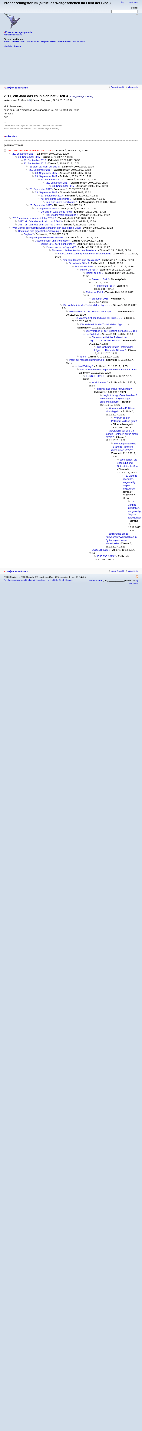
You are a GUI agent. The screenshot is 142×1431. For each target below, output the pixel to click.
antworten (11, 136)
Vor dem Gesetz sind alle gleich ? (81, 260)
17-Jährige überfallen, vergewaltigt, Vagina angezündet (130, 482)
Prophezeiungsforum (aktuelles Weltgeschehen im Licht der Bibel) (34, 580)
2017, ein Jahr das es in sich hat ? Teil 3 (34, 218)
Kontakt (69, 580)
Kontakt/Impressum (13, 35)
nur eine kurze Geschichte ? (56, 198)
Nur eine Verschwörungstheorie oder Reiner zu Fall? (108, 369)
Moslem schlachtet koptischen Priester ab (74, 250)
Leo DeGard (18, 41)
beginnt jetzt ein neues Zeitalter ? (47, 237)
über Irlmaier (64, 41)
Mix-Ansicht (131, 87)
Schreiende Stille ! (79, 263)
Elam (83, 356)
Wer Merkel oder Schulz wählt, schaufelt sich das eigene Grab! (46, 227)
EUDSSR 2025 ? (95, 376)
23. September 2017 (23, 153)
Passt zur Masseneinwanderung (86, 359)
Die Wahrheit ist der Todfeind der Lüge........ (87, 305)
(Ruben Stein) (79, 41)
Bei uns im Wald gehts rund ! (56, 211)
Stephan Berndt (48, 41)
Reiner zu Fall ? (88, 269)
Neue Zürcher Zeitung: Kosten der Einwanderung (84, 253)
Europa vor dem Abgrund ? (61, 247)
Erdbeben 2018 (100, 298)
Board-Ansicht (116, 87)
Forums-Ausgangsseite (18, 32)
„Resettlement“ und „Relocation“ (52, 240)
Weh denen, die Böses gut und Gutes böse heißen (127, 463)
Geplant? (29, 234)
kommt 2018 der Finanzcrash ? (57, 243)
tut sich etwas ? (100, 382)
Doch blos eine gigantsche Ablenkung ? (39, 231)
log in (123, 2)
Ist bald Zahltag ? (84, 366)
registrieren (133, 2)
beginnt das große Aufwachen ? (114, 388)
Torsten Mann (32, 41)
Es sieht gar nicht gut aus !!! (44, 166)
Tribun (7, 41)
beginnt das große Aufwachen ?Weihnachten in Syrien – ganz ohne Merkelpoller (118, 398)
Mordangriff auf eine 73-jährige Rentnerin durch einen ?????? (122, 434)
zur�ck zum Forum (16, 87)
